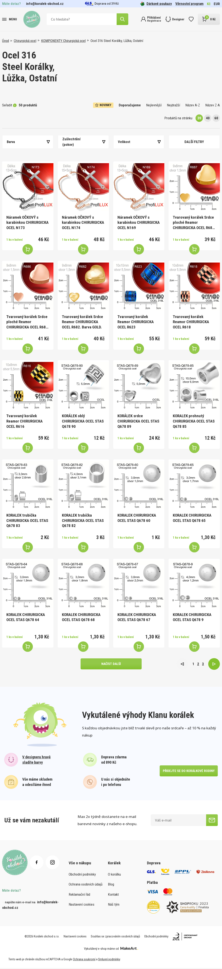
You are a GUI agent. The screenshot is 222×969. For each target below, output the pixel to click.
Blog (111, 885)
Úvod (5, 41)
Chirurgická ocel (25, 41)
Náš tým (113, 905)
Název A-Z (192, 105)
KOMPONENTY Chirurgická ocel (63, 41)
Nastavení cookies (81, 905)
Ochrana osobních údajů (85, 885)
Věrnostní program (189, 3)
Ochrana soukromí (84, 960)
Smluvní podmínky (109, 960)
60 (216, 118)
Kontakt (113, 895)
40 (208, 118)
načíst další (111, 664)
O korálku (114, 875)
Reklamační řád (79, 895)
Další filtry (194, 142)
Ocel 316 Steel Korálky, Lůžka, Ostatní (117, 41)
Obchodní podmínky (82, 875)
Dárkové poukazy (156, 3)
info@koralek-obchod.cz (45, 3)
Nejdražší (173, 105)
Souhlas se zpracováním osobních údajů (115, 937)
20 (199, 118)
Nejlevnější (154, 105)
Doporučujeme (130, 105)
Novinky (103, 105)
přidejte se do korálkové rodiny (188, 772)
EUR (217, 4)
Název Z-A (212, 105)
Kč (209, 4)
